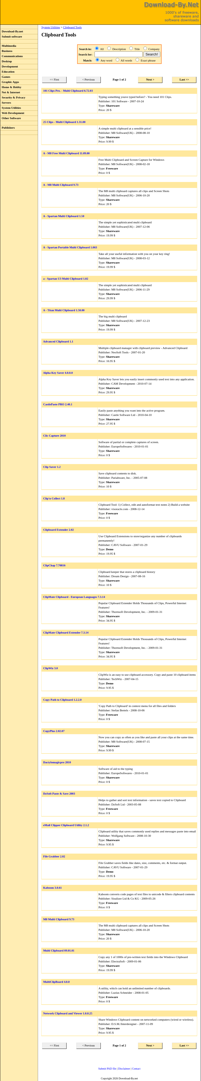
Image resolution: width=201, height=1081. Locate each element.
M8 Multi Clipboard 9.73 (58, 919)
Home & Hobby (10, 87)
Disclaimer (124, 1068)
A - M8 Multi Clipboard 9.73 (60, 184)
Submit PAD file (107, 1068)
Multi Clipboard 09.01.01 (58, 950)
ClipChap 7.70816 (54, 565)
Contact (136, 1068)
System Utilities (10, 107)
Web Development (12, 113)
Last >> (184, 79)
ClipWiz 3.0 (50, 668)
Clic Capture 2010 (54, 435)
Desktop (6, 61)
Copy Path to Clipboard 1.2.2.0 (62, 699)
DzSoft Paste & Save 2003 (59, 793)
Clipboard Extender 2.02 (58, 529)
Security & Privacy (12, 97)
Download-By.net (11, 31)
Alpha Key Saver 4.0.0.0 (58, 372)
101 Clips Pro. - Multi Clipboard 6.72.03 (68, 90)
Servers (5, 102)
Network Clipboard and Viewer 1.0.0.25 (67, 1013)
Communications (11, 56)
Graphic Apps (9, 82)
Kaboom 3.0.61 (52, 887)
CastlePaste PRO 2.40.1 (57, 404)
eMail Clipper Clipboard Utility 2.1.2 (66, 825)
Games (5, 76)
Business (6, 51)
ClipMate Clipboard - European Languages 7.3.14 (74, 596)
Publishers (7, 127)
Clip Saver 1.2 (52, 466)
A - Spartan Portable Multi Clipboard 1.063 (70, 247)
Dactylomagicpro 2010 (57, 762)
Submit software (11, 36)
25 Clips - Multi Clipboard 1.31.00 (64, 122)
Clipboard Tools (72, 27)
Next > (150, 79)
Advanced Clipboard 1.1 (58, 341)
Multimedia (8, 45)
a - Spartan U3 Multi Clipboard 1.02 (65, 278)
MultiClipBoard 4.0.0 (56, 981)
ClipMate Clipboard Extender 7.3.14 (65, 632)
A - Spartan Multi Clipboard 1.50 (63, 216)
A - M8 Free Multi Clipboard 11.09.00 (66, 153)
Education (7, 71)
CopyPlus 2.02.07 (53, 731)
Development (9, 66)
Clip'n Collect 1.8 (54, 498)
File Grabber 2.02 (54, 856)
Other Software (10, 118)
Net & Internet (10, 92)
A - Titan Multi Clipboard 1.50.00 (63, 310)
